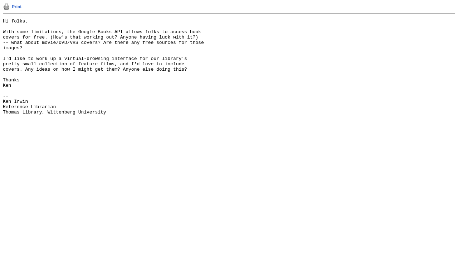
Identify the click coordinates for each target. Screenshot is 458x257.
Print (16, 6)
